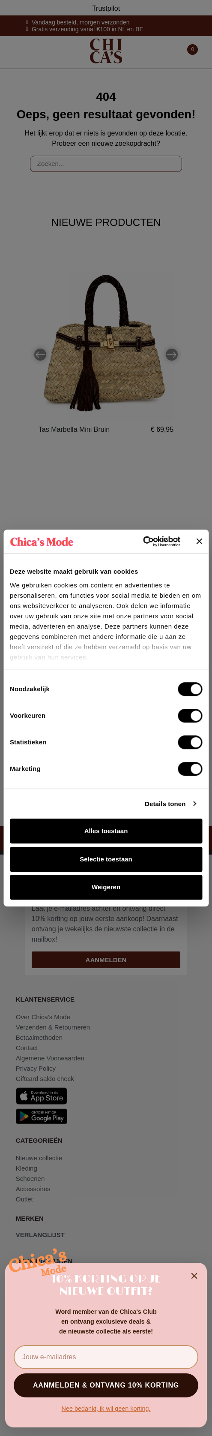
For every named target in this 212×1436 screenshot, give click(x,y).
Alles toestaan (106, 830)
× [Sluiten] (194, 1275)
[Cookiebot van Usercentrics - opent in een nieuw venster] (142, 541)
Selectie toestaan (106, 859)
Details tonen (165, 803)
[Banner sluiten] (199, 542)
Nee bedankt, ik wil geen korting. (106, 1408)
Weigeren (106, 887)
